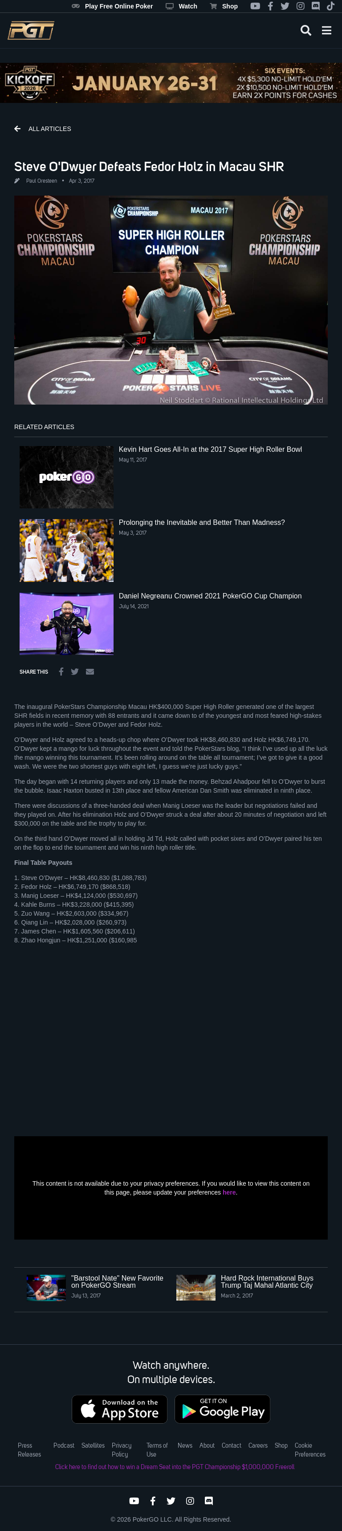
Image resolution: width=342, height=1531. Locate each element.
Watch (181, 6)
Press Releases (29, 1450)
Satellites (93, 1446)
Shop (224, 6)
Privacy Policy (121, 1450)
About (207, 1446)
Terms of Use (157, 1450)
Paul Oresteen (41, 181)
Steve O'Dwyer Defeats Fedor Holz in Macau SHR (149, 166)
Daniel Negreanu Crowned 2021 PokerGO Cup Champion (210, 596)
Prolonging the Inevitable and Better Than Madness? (202, 522)
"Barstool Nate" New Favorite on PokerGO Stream (117, 1281)
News (185, 1446)
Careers (258, 1446)
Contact (231, 1446)
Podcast (63, 1446)
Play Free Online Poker (112, 6)
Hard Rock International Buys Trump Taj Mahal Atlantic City (267, 1281)
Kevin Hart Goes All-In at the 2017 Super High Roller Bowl (210, 449)
